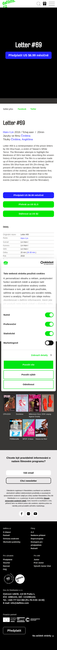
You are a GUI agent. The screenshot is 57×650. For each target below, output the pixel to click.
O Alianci (7, 532)
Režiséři (34, 548)
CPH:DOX (7, 414)
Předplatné (7, 560)
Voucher (6, 563)
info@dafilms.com (20, 603)
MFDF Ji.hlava (28, 439)
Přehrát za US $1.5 (28, 204)
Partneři (6, 535)
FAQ (5, 569)
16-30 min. (31, 252)
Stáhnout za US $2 (28, 213)
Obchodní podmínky (11, 542)
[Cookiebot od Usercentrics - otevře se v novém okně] (41, 263)
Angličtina (27, 139)
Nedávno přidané (38, 535)
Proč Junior (39, 563)
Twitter (33, 109)
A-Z (32, 532)
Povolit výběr (28, 374)
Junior (36, 560)
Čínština (25, 135)
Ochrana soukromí (11, 539)
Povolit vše (28, 364)
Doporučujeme (37, 539)
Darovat (6, 566)
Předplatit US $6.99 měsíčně (29, 55)
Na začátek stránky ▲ (43, 635)
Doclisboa (19, 414)
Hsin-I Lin (8, 132)
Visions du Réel (41, 439)
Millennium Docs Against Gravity (35, 415)
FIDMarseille (14, 439)
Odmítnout (28, 384)
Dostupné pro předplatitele (36, 543)
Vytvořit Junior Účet (42, 566)
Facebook (22, 109)
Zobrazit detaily (39, 355)
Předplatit (14, 630)
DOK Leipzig (46, 414)
